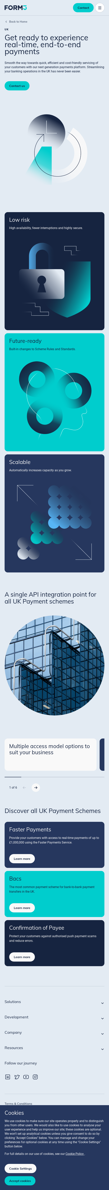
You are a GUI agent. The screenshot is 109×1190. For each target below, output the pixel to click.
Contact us (17, 86)
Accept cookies (20, 1181)
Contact (83, 8)
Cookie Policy (75, 1154)
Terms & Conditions (18, 1104)
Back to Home (16, 22)
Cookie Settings (20, 1168)
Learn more (22, 859)
